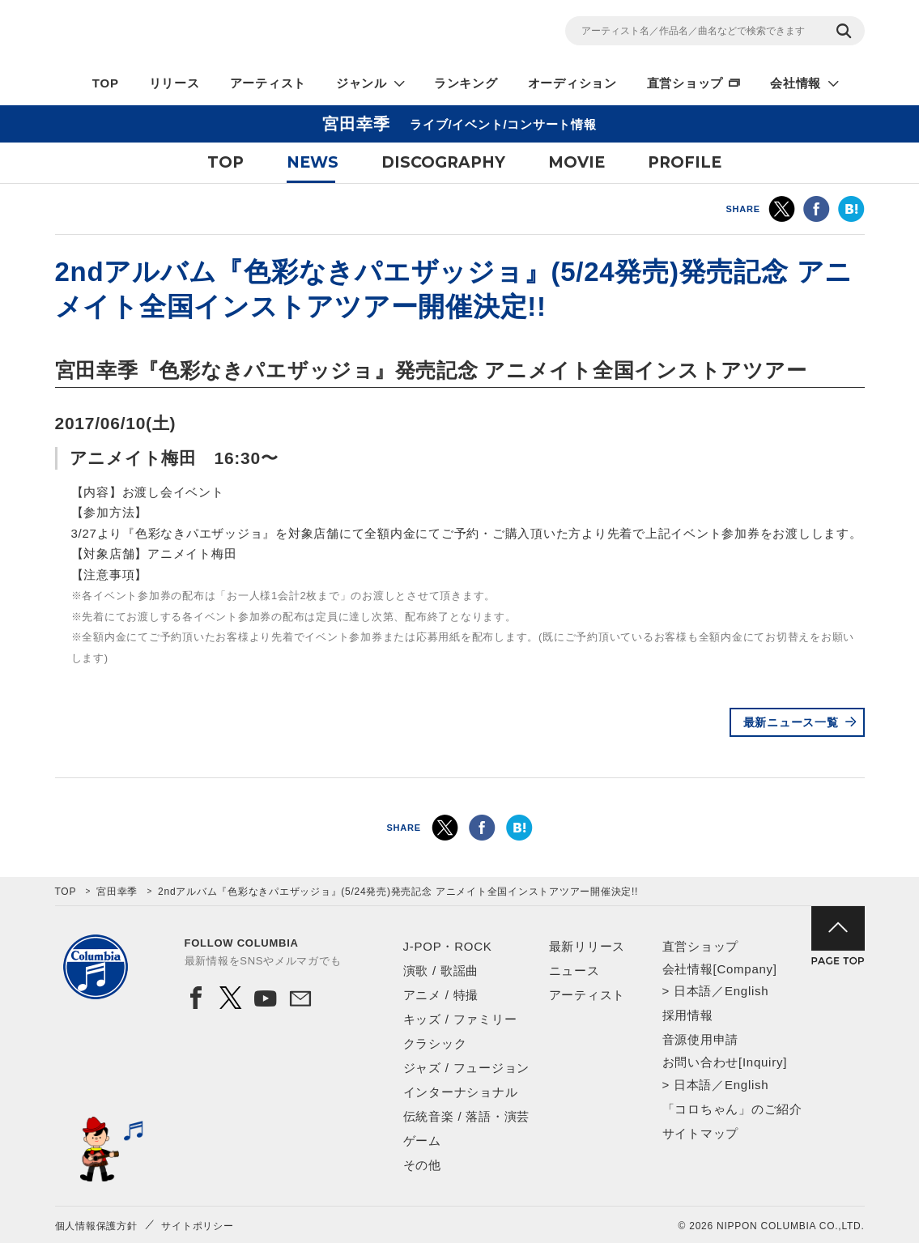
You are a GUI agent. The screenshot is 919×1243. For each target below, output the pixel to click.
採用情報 (687, 1015)
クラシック (435, 1043)
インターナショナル (460, 1092)
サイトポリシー (197, 1226)
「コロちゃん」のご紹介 (732, 1109)
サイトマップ (700, 1133)
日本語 (693, 991)
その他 (422, 1165)
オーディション (572, 83)
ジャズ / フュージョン (466, 1068)
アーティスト (268, 83)
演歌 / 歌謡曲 (441, 970)
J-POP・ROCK (447, 946)
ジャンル (361, 83)
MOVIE (576, 162)
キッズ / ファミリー (460, 1019)
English (746, 991)
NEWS (312, 162)
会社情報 (795, 83)
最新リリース (587, 946)
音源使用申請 (700, 1039)
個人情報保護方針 (96, 1226)
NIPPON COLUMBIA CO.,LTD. (201, 33)
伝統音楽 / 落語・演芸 (466, 1116)
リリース (174, 83)
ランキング (466, 83)
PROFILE (684, 162)
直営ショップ (685, 83)
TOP (105, 83)
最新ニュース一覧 (791, 722)
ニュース (574, 970)
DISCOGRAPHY (443, 162)
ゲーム (422, 1140)
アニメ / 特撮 (441, 995)
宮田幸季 (117, 891)
